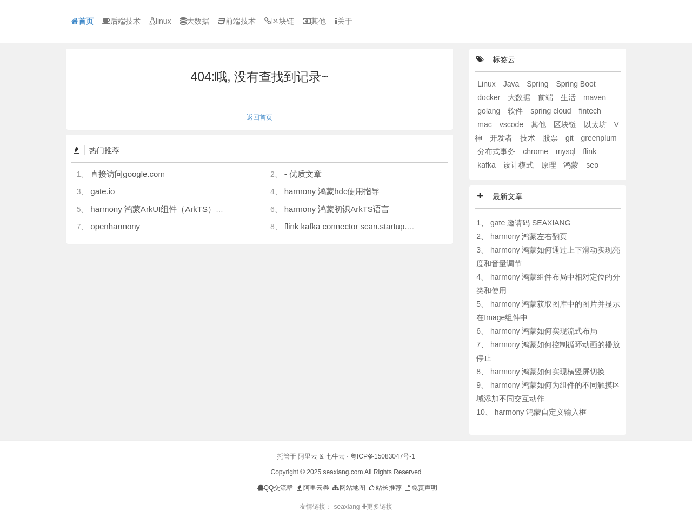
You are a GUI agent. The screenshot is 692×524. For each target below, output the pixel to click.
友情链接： (316, 506)
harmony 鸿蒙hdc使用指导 (332, 191)
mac (485, 124)
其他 (314, 21)
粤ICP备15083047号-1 (382, 456)
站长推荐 (384, 488)
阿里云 (307, 456)
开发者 (502, 138)
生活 (569, 97)
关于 (343, 21)
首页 (82, 21)
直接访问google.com (127, 173)
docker (489, 97)
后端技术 (121, 21)
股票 (551, 138)
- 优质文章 (303, 173)
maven (594, 97)
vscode (512, 124)
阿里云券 (312, 488)
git (570, 138)
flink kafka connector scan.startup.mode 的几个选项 (377, 226)
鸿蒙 (572, 165)
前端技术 (237, 21)
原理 (549, 165)
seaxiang (347, 506)
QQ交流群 (275, 488)
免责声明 (420, 488)
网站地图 (348, 488)
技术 (528, 138)
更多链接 (377, 506)
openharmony (115, 226)
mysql (566, 151)
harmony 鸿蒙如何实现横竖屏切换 (547, 371)
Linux (487, 83)
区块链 (279, 21)
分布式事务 (497, 151)
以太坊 (596, 124)
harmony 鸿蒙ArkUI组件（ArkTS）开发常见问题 (177, 209)
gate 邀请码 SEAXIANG (530, 222)
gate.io (102, 191)
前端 (546, 97)
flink (589, 151)
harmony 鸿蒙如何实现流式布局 (543, 331)
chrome (536, 151)
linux (160, 21)
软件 (516, 111)
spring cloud (551, 111)
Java (512, 83)
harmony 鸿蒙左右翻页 (528, 236)
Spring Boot (576, 83)
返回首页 (259, 117)
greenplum (599, 138)
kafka (487, 165)
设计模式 (519, 165)
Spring (538, 83)
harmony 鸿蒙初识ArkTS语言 (336, 209)
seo (592, 165)
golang (489, 111)
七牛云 (335, 456)
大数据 (194, 21)
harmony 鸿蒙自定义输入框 (541, 412)
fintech (590, 111)
